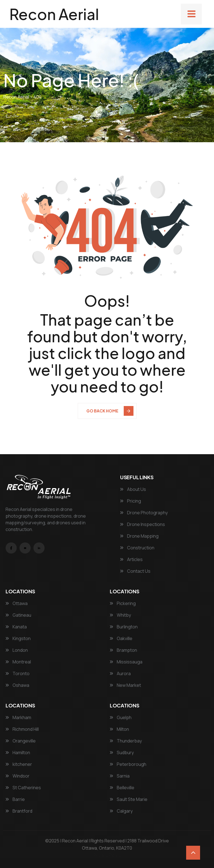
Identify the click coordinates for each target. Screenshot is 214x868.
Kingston (18, 638)
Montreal (18, 662)
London (17, 650)
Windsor (18, 776)
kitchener (19, 764)
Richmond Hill (22, 729)
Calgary (121, 811)
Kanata (16, 627)
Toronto (18, 673)
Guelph (121, 717)
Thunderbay (126, 741)
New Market (125, 685)
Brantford (19, 811)
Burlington (124, 627)
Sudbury (122, 752)
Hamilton (18, 752)
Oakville (121, 638)
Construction (137, 548)
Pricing (130, 501)
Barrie (15, 799)
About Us (133, 489)
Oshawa (17, 685)
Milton (119, 729)
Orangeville (21, 741)
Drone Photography (144, 512)
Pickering (123, 603)
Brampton (123, 650)
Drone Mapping (139, 536)
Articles (131, 559)
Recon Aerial (54, 14)
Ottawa (17, 603)
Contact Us (135, 571)
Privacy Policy (107, 855)
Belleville (122, 787)
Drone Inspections (142, 524)
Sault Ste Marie (128, 799)
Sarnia (120, 776)
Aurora (120, 673)
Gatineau (18, 615)
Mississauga (126, 662)
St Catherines (23, 787)
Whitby (120, 615)
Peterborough (128, 764)
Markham (18, 717)
